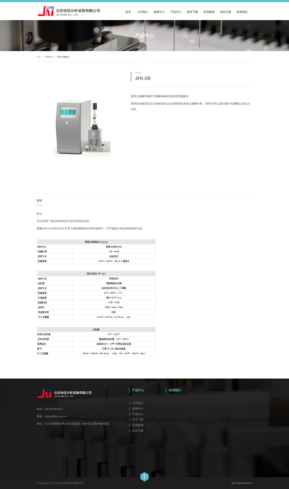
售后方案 (225, 11)
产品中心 (175, 11)
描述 (39, 200)
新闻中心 (159, 11)
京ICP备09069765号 (241, 483)
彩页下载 (192, 11)
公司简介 (142, 11)
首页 (128, 11)
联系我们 (242, 11)
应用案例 (209, 11)
